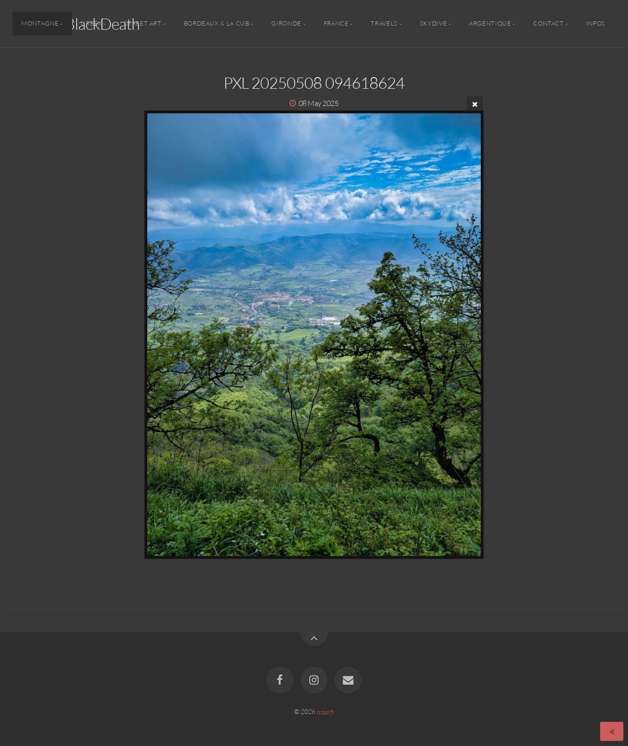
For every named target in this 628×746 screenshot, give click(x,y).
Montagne (40, 23)
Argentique (490, 23)
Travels (384, 23)
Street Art (142, 23)
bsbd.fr (325, 711)
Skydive (433, 23)
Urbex (91, 23)
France (336, 23)
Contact (548, 23)
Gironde (286, 23)
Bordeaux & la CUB (216, 23)
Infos (595, 23)
